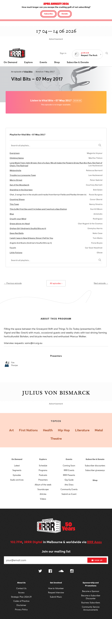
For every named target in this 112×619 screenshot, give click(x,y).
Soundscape (43, 489)
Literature (82, 430)
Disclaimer (21, 605)
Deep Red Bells (17, 233)
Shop (95, 480)
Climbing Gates (17, 158)
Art (11, 430)
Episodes (17, 475)
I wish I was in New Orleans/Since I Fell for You (31, 238)
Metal (99, 430)
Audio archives (17, 479)
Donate (65, 13)
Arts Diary (69, 484)
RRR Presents (69, 475)
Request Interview (56, 592)
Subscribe (48, 13)
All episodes (56, 283)
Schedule (43, 465)
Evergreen (15, 153)
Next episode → (101, 283)
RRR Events (69, 470)
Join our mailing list (56, 551)
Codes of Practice (21, 601)
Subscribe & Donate (95, 459)
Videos (43, 499)
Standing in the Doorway (21, 190)
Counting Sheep (17, 199)
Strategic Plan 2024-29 (21, 596)
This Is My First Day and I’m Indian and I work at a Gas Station (38, 209)
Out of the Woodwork (19, 185)
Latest (17, 465)
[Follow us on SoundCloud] (61, 571)
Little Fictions (16, 252)
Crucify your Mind (18, 219)
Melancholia (15, 170)
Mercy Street (16, 180)
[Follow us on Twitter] (40, 571)
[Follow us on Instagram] (72, 571)
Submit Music (56, 596)
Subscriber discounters (95, 465)
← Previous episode (13, 283)
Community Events (69, 489)
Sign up (97, 560)
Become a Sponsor (90, 591)
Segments (16, 470)
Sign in (63, 53)
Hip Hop (64, 430)
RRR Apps (94, 542)
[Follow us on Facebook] (50, 571)
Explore (43, 459)
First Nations (28, 430)
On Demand (17, 459)
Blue (12, 214)
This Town (14, 204)
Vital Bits (28, 72)
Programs (43, 470)
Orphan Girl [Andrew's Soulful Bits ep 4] (28, 228)
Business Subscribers (90, 602)
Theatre (56, 438)
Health (48, 430)
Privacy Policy (21, 609)
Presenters (43, 479)
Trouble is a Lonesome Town (23, 175)
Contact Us (21, 588)
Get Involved (56, 583)
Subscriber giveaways (95, 470)
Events (69, 459)
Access (21, 592)
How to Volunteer (56, 588)
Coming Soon (69, 465)
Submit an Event (69, 494)
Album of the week (43, 484)
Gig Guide (69, 479)
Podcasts (43, 475)
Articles (43, 494)
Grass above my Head (20, 223)
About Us (21, 583)
